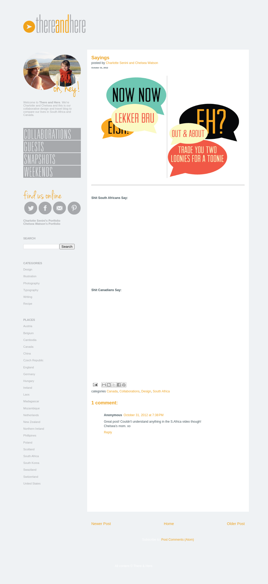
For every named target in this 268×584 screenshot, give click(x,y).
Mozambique (31, 408)
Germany (29, 374)
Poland (27, 442)
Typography (30, 290)
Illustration (29, 276)
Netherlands (31, 415)
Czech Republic (33, 360)
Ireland (27, 387)
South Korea (31, 462)
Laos (26, 394)
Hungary (28, 380)
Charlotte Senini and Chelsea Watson (132, 63)
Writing (27, 296)
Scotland (29, 449)
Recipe (27, 303)
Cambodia (29, 339)
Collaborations (129, 391)
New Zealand (31, 421)
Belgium (28, 333)
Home (169, 524)
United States (32, 483)
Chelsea (46, 105)
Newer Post (101, 524)
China (27, 353)
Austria (27, 326)
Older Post (236, 524)
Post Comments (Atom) (177, 539)
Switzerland (30, 476)
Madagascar (31, 401)
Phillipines (29, 435)
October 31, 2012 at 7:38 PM (143, 415)
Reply (108, 432)
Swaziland (29, 469)
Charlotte (29, 105)
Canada (112, 391)
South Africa (161, 391)
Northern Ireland (33, 428)
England (28, 367)
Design (146, 391)
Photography (31, 283)
